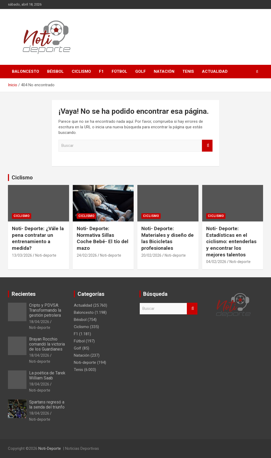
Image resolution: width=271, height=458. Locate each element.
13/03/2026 (22, 255)
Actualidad (215, 71)
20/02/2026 (151, 255)
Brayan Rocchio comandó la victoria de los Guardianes (47, 344)
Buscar (207, 146)
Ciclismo (81, 71)
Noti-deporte (45, 255)
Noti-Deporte (49, 448)
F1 (101, 71)
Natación (164, 71)
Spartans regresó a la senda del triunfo (47, 405)
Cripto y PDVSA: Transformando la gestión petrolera (45, 310)
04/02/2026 (216, 262)
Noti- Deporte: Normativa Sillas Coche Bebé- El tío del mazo (102, 238)
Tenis (188, 71)
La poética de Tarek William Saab (47, 375)
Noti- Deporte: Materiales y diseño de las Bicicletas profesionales (167, 238)
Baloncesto (25, 71)
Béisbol (55, 71)
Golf (140, 71)
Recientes (24, 294)
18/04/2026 (39, 322)
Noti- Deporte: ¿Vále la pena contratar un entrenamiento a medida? (38, 238)
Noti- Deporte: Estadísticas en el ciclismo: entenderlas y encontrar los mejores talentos (231, 241)
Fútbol (119, 71)
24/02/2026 (87, 255)
